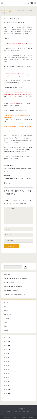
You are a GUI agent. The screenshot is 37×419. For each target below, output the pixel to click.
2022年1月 (6, 385)
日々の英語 (7, 318)
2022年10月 (7, 349)
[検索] (25, 267)
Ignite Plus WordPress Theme (12, 417)
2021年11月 (7, 393)
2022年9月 (6, 353)
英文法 (5, 326)
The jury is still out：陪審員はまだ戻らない (14, 294)
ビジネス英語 (7, 314)
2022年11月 (7, 345)
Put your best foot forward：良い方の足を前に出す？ (18, 170)
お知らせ (6, 306)
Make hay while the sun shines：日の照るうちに (15, 278)
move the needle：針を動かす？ (12, 290)
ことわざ (10, 11)
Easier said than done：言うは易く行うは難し (17, 178)
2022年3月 (6, 377)
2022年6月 (6, 365)
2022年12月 (7, 341)
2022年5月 (6, 369)
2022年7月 (6, 361)
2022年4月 (6, 373)
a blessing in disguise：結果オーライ (13, 286)
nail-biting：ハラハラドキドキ (11, 282)
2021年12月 (7, 389)
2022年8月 (6, 357)
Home (3, 11)
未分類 (5, 322)
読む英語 (6, 330)
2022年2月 (6, 381)
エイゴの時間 (29, 3)
